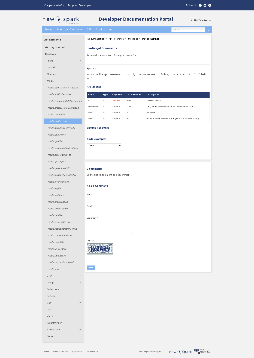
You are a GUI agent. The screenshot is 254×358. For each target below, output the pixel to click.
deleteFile (56, 115)
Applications (77, 351)
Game (50, 336)
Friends (50, 61)
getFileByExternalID (61, 128)
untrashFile (57, 249)
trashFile (56, 242)
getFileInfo (57, 135)
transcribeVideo (59, 236)
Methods (50, 54)
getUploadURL (59, 168)
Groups (51, 283)
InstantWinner (54, 323)
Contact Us (205, 20)
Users (49, 276)
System (51, 296)
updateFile (57, 256)
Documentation (95, 39)
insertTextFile (58, 182)
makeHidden (58, 202)
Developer (85, 6)
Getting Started (55, 47)
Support (72, 6)
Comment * (92, 218)
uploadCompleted (60, 263)
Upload (51, 68)
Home (46, 351)
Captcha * (91, 240)
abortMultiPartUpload (63, 88)
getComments (58, 121)
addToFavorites (59, 95)
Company (49, 6)
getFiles (55, 142)
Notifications (54, 330)
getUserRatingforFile (62, 175)
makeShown (58, 209)
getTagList (57, 162)
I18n (49, 310)
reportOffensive (59, 222)
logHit (54, 189)
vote (53, 269)
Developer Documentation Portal (136, 19)
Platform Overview (60, 351)
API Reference (52, 40)
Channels (51, 74)
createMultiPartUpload (63, 108)
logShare (56, 195)
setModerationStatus (62, 229)
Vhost (50, 316)
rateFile (55, 215)
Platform (61, 5)
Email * (90, 206)
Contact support (155, 351)
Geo (49, 303)
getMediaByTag (59, 155)
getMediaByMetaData (63, 148)
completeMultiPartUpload (65, 101)
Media (50, 81)
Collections (53, 289)
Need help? (144, 351)
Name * (90, 194)
